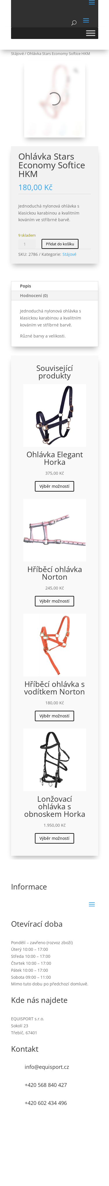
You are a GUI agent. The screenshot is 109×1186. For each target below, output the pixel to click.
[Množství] (27, 244)
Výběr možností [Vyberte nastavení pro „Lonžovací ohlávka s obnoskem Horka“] (54, 838)
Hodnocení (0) (34, 295)
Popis (25, 286)
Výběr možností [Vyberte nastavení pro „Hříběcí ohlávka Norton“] (54, 601)
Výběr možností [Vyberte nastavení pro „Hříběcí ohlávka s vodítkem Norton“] (54, 716)
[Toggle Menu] (90, 33)
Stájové (17, 53)
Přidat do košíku (60, 244)
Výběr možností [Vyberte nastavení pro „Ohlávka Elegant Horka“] (54, 486)
